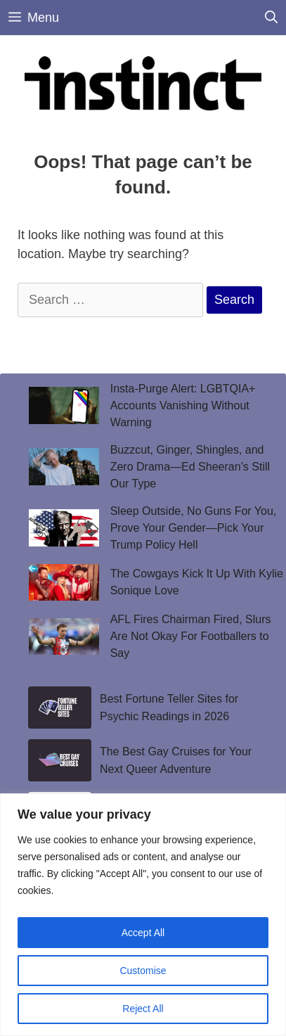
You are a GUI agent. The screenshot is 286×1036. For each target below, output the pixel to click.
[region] (143, 914)
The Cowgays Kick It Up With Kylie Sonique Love (196, 582)
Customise (142, 970)
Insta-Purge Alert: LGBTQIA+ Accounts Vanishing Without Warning (183, 405)
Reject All (142, 1008)
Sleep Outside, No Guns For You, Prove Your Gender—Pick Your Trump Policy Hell (193, 528)
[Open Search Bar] (271, 18)
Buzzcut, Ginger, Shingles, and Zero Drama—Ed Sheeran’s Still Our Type (190, 467)
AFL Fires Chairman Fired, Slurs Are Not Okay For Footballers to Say (190, 636)
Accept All (143, 932)
